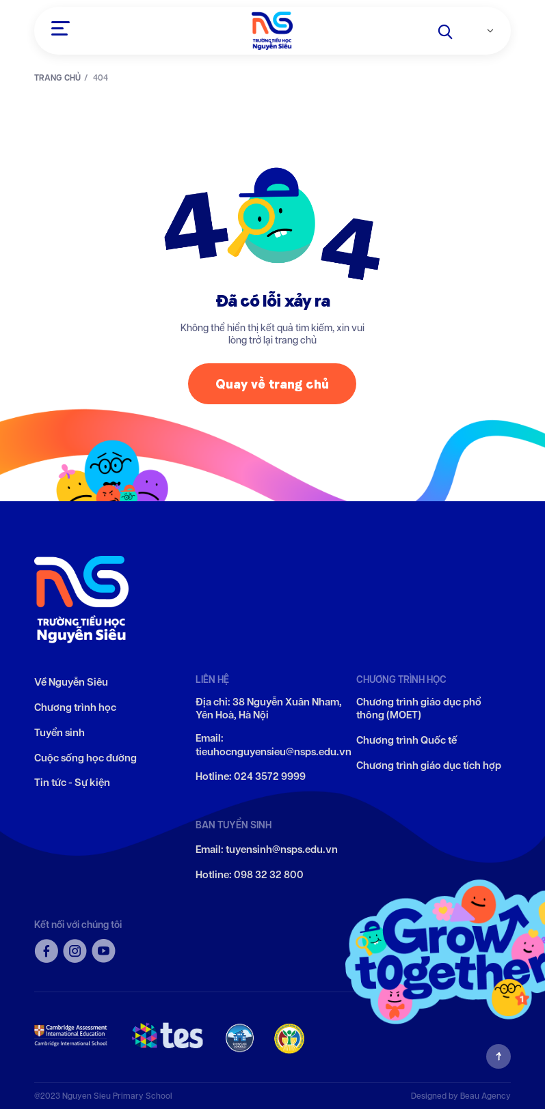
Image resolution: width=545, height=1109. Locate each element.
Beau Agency (485, 1095)
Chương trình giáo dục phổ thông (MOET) (418, 709)
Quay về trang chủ (272, 389)
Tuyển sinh (59, 733)
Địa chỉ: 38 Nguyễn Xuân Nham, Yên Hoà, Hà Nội (269, 709)
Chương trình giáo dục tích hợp (428, 765)
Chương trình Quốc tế (406, 740)
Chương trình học (75, 707)
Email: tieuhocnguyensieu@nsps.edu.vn (273, 745)
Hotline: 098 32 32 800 (250, 875)
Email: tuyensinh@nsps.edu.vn (267, 849)
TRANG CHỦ (57, 78)
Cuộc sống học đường (85, 758)
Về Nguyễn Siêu (71, 682)
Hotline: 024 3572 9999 (251, 776)
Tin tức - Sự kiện (72, 782)
